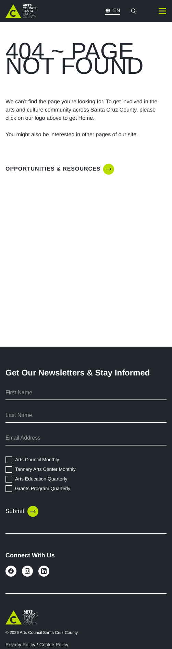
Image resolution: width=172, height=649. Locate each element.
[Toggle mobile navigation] (162, 11)
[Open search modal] (133, 11)
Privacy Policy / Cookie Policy (37, 644)
